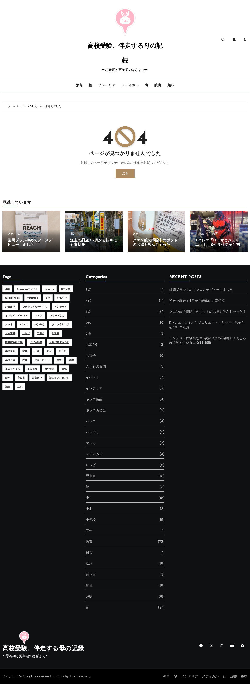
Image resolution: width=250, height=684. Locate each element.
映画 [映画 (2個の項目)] (24, 360)
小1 (88, 498)
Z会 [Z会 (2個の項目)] (47, 297)
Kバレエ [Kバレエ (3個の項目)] (65, 289)
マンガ (91, 443)
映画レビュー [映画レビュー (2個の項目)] (42, 360)
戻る (125, 173)
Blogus (58, 676)
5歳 (88, 312)
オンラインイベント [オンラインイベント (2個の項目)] (16, 315)
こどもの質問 (96, 366)
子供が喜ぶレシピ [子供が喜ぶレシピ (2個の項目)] (59, 342)
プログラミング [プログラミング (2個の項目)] (60, 324)
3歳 (88, 290)
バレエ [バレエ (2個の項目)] (23, 324)
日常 (73, 233)
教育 (79, 85)
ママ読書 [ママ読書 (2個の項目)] (10, 333)
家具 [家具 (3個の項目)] (24, 351)
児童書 (91, 476)
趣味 (170, 85)
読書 (157, 85)
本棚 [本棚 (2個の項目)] (71, 360)
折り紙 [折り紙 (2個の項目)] (62, 351)
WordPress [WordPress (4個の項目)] (12, 297)
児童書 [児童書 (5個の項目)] (55, 333)
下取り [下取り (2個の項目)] (40, 333)
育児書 (91, 575)
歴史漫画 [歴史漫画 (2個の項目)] (49, 369)
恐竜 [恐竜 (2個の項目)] (49, 351)
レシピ (91, 465)
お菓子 (91, 355)
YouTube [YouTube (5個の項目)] (32, 297)
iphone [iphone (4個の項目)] (49, 289)
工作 (89, 531)
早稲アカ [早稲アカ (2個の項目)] (10, 360)
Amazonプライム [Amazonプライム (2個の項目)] (27, 289)
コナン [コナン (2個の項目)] (38, 315)
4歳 (88, 301)
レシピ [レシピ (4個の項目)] (26, 333)
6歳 (88, 323)
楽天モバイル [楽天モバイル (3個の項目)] (12, 369)
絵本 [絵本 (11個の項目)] (7, 377)
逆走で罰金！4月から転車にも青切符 (197, 301)
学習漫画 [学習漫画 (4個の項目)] (10, 351)
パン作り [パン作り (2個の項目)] (39, 324)
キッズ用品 (94, 399)
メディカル (130, 85)
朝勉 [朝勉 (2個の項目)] (59, 360)
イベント (92, 377)
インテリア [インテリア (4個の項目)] (60, 306)
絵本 (89, 564)
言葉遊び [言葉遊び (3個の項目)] (37, 377)
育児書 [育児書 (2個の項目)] (21, 377)
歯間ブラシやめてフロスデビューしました (201, 290)
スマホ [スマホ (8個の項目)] (9, 324)
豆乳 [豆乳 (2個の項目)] (19, 386)
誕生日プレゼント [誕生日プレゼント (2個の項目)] (59, 377)
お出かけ (92, 344)
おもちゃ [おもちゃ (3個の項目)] (62, 297)
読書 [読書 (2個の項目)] (7, 386)
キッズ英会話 (96, 410)
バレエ (199, 233)
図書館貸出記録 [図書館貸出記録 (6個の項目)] (14, 342)
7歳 (88, 333)
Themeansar (79, 676)
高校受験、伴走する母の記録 (43, 649)
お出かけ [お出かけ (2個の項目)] (10, 306)
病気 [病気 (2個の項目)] (64, 369)
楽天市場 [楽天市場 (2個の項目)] (32, 369)
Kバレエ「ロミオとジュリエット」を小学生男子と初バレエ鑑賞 (217, 245)
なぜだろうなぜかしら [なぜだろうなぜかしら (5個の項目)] (34, 306)
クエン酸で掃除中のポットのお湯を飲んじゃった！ (207, 312)
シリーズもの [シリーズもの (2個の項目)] (56, 315)
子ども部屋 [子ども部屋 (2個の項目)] (36, 342)
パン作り (92, 432)
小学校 (91, 520)
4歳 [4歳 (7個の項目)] (7, 289)
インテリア (107, 85)
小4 (208, 233)
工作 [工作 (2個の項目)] (37, 351)
